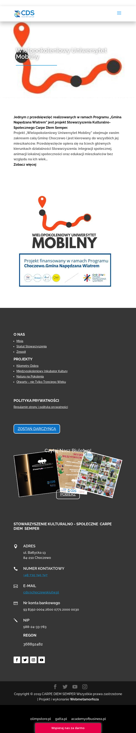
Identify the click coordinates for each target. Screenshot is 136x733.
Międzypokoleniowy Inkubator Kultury (42, 371)
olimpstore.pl (40, 719)
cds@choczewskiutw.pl (41, 592)
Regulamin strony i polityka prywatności (41, 407)
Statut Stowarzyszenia (31, 346)
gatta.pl (61, 719)
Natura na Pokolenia (30, 376)
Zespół (21, 351)
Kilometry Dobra (27, 365)
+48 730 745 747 (35, 575)
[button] (68, 164)
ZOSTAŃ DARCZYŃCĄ (37, 429)
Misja (19, 341)
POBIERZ (68, 494)
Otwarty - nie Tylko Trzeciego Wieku (41, 382)
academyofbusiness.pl (88, 719)
